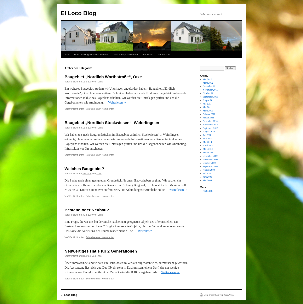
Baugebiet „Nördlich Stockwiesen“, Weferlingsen (112, 122)
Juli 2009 (207, 173)
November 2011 (210, 89)
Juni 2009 (207, 177)
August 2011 (209, 100)
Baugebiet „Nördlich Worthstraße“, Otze (103, 77)
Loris (100, 81)
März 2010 (208, 149)
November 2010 (210, 124)
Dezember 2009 (210, 156)
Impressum (164, 54)
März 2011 (208, 110)
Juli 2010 (207, 135)
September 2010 (210, 128)
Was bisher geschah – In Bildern (92, 54)
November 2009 (210, 159)
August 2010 (209, 131)
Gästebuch (148, 54)
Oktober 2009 (209, 163)
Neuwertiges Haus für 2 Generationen (101, 251)
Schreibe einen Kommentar (100, 109)
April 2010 (208, 145)
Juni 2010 (207, 138)
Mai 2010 (207, 142)
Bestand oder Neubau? (87, 210)
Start (67, 54)
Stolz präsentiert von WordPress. (219, 295)
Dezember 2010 (210, 121)
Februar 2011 (209, 114)
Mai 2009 (207, 180)
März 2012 (208, 82)
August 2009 (209, 170)
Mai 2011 (207, 107)
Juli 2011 (207, 103)
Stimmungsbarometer (126, 54)
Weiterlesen (117, 102)
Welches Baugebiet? (84, 168)
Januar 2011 (208, 117)
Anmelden (208, 190)
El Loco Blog (78, 13)
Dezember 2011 (210, 86)
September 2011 (210, 96)
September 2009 (210, 166)
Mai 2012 (207, 79)
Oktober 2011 (209, 93)
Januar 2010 (208, 152)
